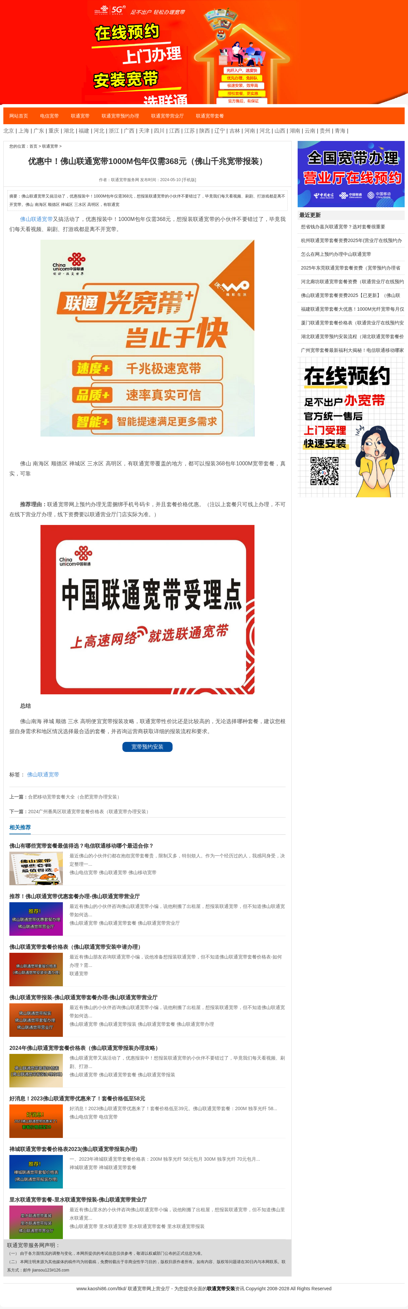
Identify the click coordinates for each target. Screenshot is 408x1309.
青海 (340, 131)
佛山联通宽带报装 (117, 1024)
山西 (280, 131)
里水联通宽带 (113, 1226)
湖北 (69, 131)
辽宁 (219, 131)
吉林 (234, 131)
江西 (174, 131)
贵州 (325, 131)
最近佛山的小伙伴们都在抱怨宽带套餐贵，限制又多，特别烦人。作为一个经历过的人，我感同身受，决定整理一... (147, 854)
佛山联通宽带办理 (195, 1024)
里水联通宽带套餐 (147, 1226)
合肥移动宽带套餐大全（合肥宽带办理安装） (75, 796)
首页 (33, 146)
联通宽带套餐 (210, 116)
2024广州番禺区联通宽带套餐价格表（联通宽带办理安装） (89, 811)
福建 (84, 131)
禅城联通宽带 (84, 1167)
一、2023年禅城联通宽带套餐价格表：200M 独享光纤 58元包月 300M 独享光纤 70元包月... (147, 1153)
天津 (144, 131)
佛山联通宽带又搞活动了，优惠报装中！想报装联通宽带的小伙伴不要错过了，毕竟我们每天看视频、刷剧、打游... (147, 1056)
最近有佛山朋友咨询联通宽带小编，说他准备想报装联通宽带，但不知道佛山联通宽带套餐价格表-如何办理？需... (147, 955)
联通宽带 (80, 116)
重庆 (53, 131)
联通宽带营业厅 (167, 116)
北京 (8, 131)
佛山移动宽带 (142, 872)
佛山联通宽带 (36, 219)
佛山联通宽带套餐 (117, 923)
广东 (38, 131)
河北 (99, 131)
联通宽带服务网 (125, 179)
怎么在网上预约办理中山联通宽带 (336, 254)
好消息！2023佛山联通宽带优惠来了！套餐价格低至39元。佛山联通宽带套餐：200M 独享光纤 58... (147, 1102)
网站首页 (18, 116)
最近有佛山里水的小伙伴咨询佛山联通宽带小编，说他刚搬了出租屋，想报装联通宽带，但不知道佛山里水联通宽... (147, 1208)
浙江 (114, 131)
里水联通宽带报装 (186, 1226)
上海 (23, 131)
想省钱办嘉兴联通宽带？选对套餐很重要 (343, 226)
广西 (129, 131)
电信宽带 (49, 116)
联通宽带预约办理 (120, 116)
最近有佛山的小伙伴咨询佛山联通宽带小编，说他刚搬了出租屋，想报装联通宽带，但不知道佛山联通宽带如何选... (147, 904)
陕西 (204, 131)
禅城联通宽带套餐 (117, 1167)
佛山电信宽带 (84, 872)
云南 (310, 131)
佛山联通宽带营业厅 (159, 923)
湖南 (295, 131)
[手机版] (189, 179)
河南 (249, 131)
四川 (159, 131)
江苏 (189, 131)
